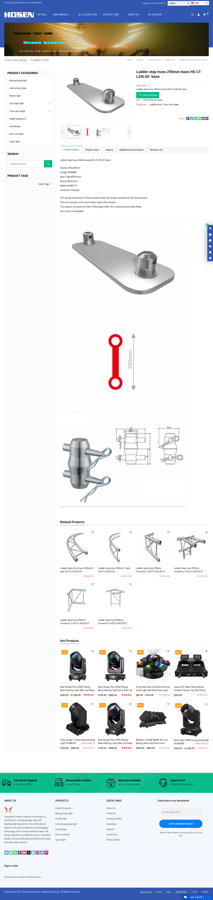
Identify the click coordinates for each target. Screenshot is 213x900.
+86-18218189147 (158, 3)
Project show (92, 149)
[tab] (71, 149)
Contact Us (111, 834)
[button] (147, 95)
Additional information (131, 149)
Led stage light (16, 103)
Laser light (14, 141)
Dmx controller (16, 134)
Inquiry (109, 149)
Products (110, 813)
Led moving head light (66, 824)
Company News (114, 818)
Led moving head (17, 88)
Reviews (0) (156, 149)
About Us (111, 808)
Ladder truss (155, 104)
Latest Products (63, 808)
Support (110, 829)
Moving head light (18, 80)
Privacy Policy (113, 839)
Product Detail (71, 149)
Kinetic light (15, 95)
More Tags (45, 184)
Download (111, 824)
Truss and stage (171, 104)
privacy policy (188, 832)
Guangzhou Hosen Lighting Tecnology (41, 891)
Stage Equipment (17, 118)
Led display (14, 126)
